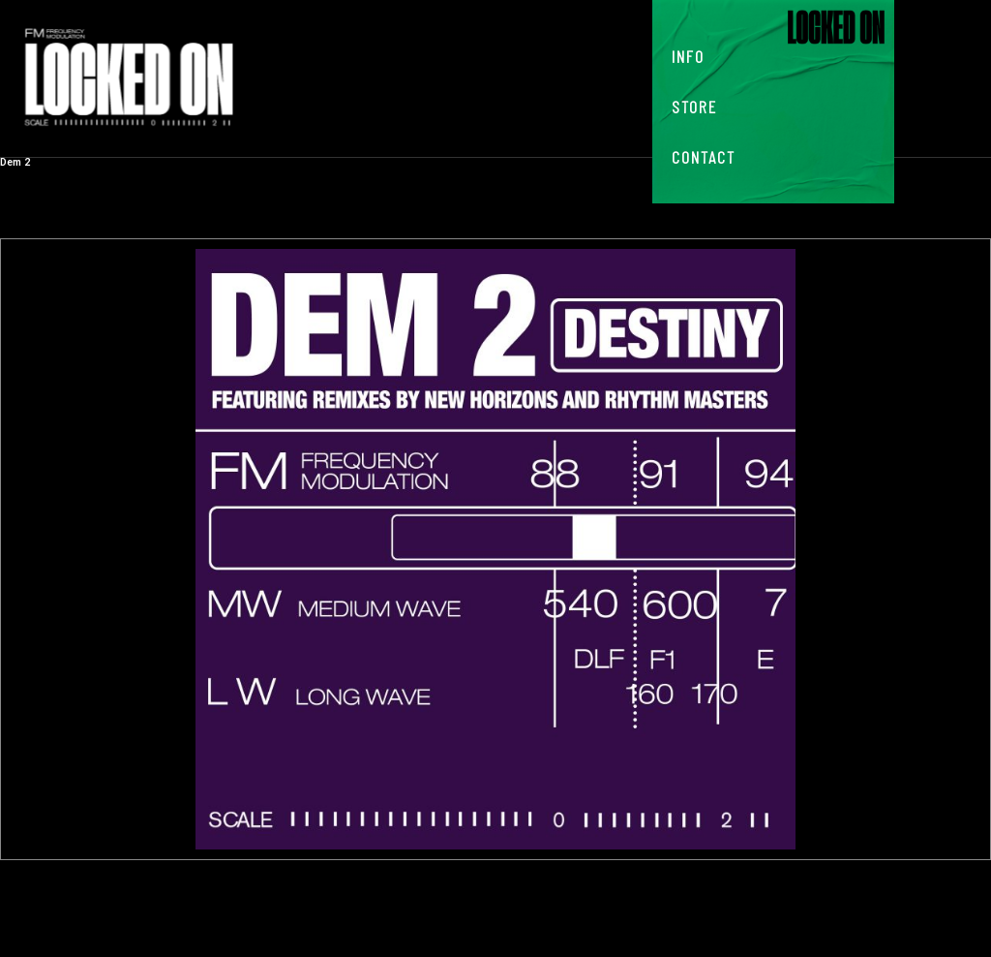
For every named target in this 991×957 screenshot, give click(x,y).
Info (688, 56)
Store (694, 106)
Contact (704, 157)
